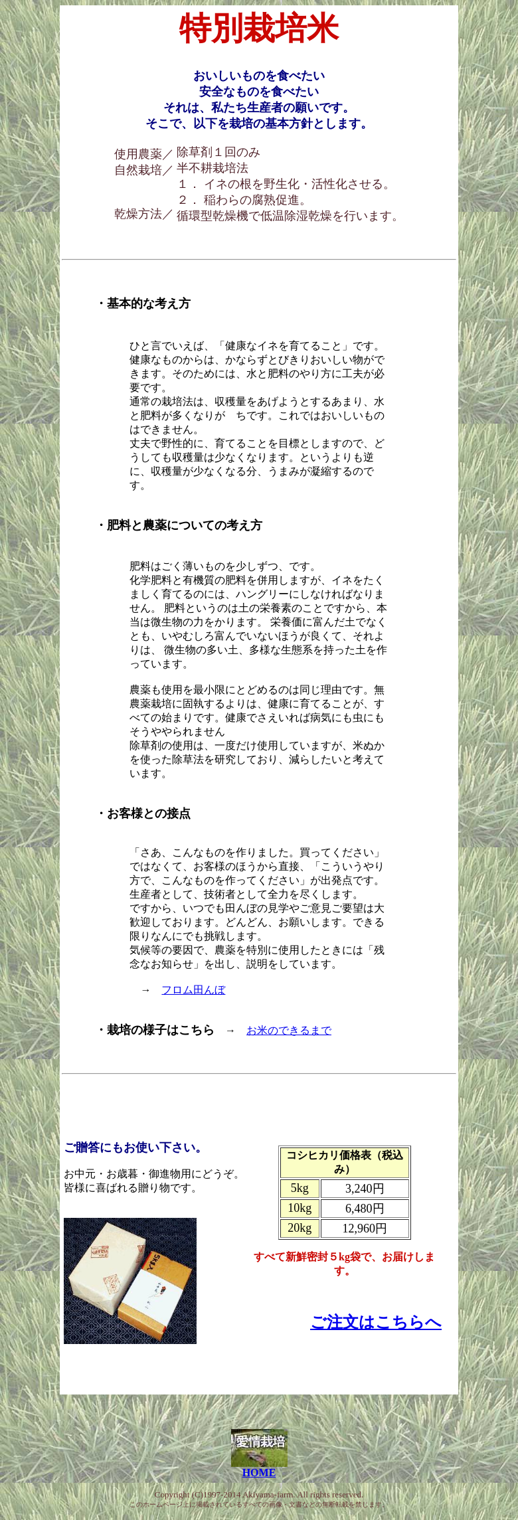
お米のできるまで (288, 1030)
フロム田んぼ (193, 989)
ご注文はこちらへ (376, 1322)
